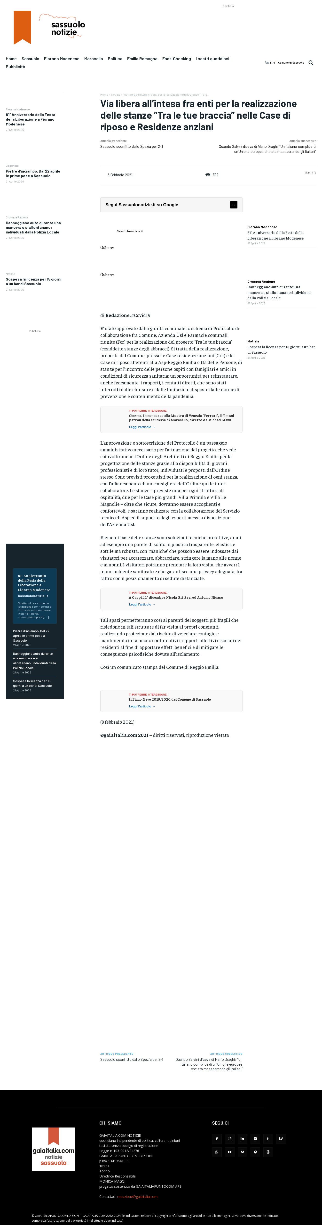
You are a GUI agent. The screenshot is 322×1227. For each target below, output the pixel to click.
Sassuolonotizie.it (33, 596)
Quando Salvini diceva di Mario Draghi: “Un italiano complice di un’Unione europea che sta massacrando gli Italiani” (209, 1064)
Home (104, 94)
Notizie (10, 273)
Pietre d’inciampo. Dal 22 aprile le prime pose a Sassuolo (33, 173)
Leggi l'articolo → (142, 427)
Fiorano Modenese (18, 109)
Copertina (12, 165)
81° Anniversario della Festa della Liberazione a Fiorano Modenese (30, 119)
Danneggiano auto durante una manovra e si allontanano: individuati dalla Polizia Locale (33, 227)
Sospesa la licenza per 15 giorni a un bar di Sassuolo (33, 281)
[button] (311, 62)
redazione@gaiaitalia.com (137, 1196)
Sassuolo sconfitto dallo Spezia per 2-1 (131, 146)
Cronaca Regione (17, 217)
